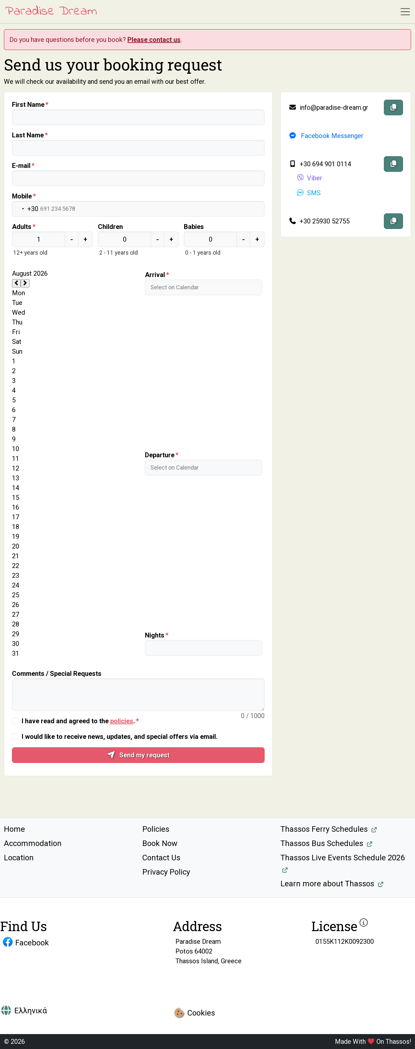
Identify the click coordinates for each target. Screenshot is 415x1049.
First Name (28, 104)
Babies (194, 227)
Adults (21, 227)
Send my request (138, 755)
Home (14, 829)
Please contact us (154, 40)
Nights (154, 635)
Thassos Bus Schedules (321, 843)
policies (121, 721)
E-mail (21, 166)
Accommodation (33, 843)
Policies (155, 829)
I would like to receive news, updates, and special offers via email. (120, 736)
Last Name (28, 135)
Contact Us (161, 857)
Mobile (22, 196)
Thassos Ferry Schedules (324, 829)
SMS (308, 193)
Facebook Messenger (326, 136)
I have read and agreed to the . (78, 721)
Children (110, 227)
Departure (159, 455)
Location (19, 857)
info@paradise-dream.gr (328, 107)
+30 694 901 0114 (320, 164)
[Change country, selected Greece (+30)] (25, 208)
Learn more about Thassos (327, 883)
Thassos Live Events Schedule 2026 (342, 857)
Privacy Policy (166, 872)
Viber (309, 178)
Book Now (159, 843)
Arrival (155, 275)
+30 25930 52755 (319, 221)
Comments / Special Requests (56, 673)
